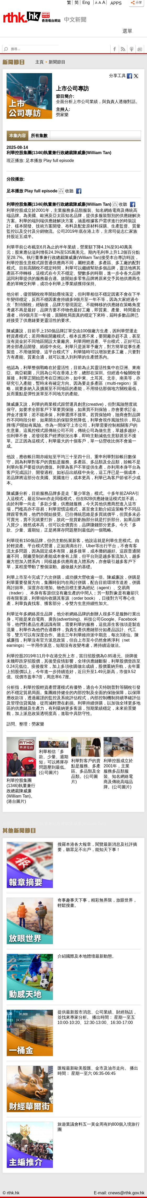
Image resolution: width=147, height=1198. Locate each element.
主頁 (39, 62)
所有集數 (39, 135)
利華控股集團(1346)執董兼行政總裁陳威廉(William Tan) (67, 204)
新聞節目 (57, 62)
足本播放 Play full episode (40, 191)
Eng (86, 2)
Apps (116, 3)
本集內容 (17, 135)
